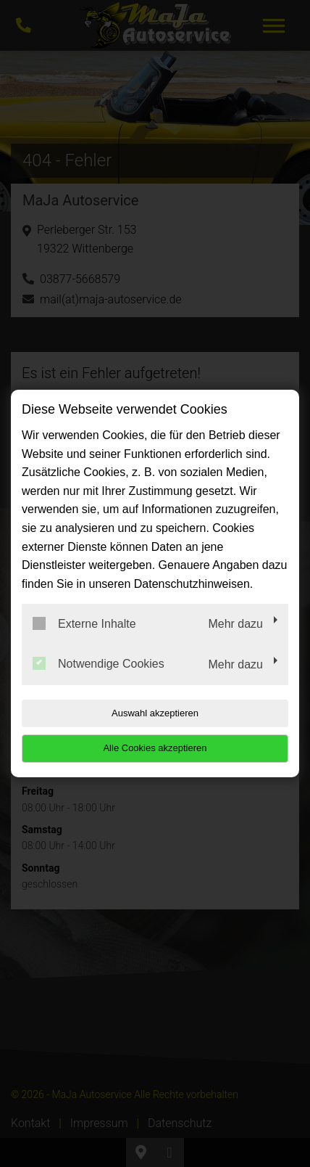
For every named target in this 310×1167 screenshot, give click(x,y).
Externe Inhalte (84, 623)
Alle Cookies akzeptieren (154, 747)
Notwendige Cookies (98, 663)
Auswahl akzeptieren (155, 713)
